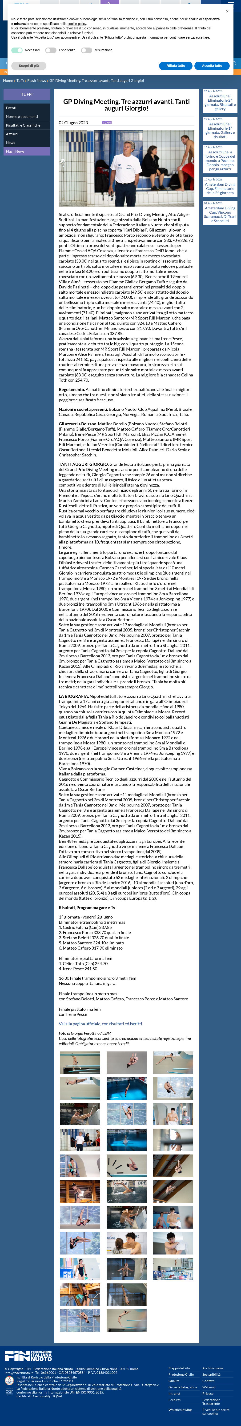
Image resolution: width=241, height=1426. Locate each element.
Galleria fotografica (183, 1387)
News (10, 142)
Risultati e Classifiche (23, 125)
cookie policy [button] (77, 24)
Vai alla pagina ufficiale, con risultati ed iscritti (100, 1023)
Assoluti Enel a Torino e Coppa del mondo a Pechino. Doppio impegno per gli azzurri (220, 160)
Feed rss (175, 1400)
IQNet (57, 1396)
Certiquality (42, 1396)
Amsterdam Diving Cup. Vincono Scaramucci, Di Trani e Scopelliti (220, 214)
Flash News (15, 151)
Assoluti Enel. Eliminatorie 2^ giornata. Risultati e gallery (220, 102)
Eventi (11, 107)
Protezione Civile (181, 1374)
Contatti (208, 1381)
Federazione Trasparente (211, 1402)
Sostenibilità (211, 1374)
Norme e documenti (22, 116)
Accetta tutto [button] (212, 66)
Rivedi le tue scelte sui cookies (215, 1411)
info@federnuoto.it (19, 1373)
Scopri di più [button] (29, 66)
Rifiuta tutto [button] (176, 66)
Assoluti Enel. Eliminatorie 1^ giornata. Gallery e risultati (220, 130)
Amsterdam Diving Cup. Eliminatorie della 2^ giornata (220, 188)
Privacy (207, 1393)
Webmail (209, 1387)
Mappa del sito (179, 1368)
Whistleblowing (180, 1410)
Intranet (174, 1393)
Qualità (174, 1381)
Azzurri (12, 134)
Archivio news (212, 1368)
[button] (227, 11)
